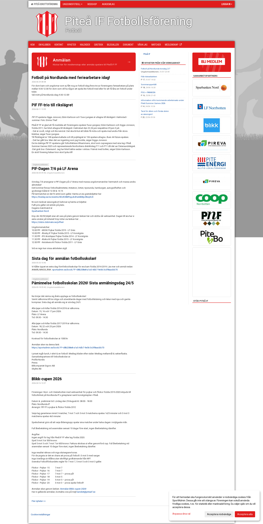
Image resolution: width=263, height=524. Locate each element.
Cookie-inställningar (40, 514)
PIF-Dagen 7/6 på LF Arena (55, 168)
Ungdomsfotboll (72, 4)
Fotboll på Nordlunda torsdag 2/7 (155, 69)
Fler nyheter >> (39, 501)
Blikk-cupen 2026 (47, 379)
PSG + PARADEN (148, 92)
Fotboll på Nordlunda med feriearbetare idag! (71, 77)
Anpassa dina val (181, 513)
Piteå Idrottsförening (44, 4)
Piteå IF (146, 54)
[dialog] (214, 505)
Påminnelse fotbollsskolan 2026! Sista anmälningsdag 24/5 (83, 283)
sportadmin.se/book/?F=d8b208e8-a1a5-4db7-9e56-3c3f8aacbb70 (85, 269)
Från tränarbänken (149, 77)
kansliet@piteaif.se (86, 492)
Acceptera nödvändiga (219, 514)
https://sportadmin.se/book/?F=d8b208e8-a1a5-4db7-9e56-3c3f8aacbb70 (68, 347)
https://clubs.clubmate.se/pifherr (48, 222)
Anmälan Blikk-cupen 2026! (73, 489)
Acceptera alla (245, 514)
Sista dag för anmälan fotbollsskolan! (64, 258)
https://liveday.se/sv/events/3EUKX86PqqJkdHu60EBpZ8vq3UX (62, 197)
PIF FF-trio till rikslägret (52, 105)
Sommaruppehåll (148, 84)
